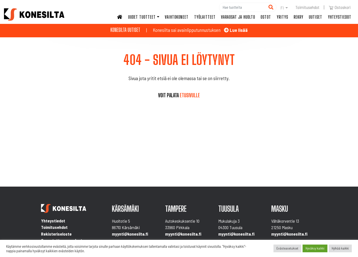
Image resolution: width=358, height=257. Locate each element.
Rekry (298, 17)
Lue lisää (236, 30)
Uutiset (315, 17)
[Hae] (242, 7)
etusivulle (190, 95)
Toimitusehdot (307, 7)
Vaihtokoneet (176, 17)
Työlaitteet (205, 17)
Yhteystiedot (339, 17)
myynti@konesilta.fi (130, 234)
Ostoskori (340, 7)
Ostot (266, 17)
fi (282, 7)
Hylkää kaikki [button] (340, 248)
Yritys (282, 17)
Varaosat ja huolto (238, 17)
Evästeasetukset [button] (287, 248)
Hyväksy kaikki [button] (315, 248)
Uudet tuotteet (142, 17)
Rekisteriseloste (56, 234)
